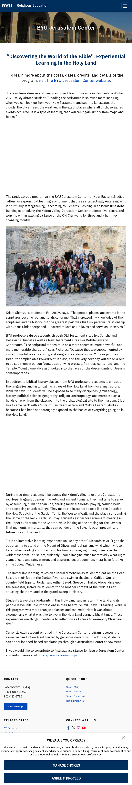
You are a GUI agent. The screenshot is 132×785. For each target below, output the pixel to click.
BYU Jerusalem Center (66, 27)
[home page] (7, 6)
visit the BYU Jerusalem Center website (74, 80)
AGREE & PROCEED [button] (66, 778)
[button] (124, 738)
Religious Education (32, 5)
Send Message (21, 708)
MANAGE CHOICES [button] (66, 765)
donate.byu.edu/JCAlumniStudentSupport (69, 655)
